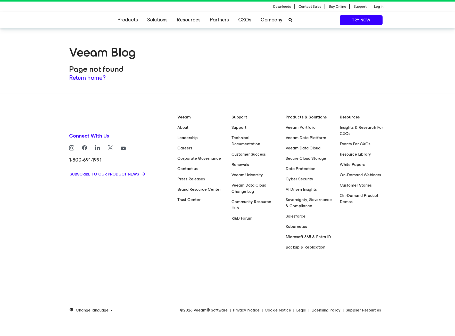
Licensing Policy (326, 310)
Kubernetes (296, 226)
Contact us (187, 168)
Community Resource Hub (251, 204)
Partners (219, 19)
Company (271, 19)
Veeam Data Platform (306, 137)
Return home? (87, 78)
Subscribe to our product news (105, 174)
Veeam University (247, 174)
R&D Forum (241, 218)
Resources (189, 19)
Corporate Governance (199, 158)
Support (238, 127)
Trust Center (189, 199)
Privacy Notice (246, 310)
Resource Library (355, 154)
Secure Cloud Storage (306, 158)
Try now (361, 20)
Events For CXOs (355, 143)
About (182, 127)
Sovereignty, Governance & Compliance (309, 202)
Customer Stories (356, 185)
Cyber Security (299, 178)
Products (128, 19)
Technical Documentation (245, 140)
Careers (184, 148)
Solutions (157, 19)
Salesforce (295, 216)
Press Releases (191, 178)
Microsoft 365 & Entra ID (308, 236)
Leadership (187, 137)
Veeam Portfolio (301, 127)
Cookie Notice (278, 310)
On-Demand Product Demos (359, 198)
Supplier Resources (363, 310)
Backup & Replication (305, 247)
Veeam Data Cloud (303, 148)
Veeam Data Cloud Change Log (248, 188)
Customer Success (248, 154)
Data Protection (300, 168)
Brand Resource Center (199, 189)
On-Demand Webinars (360, 174)
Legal (301, 310)
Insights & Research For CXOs (361, 130)
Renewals (240, 164)
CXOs (244, 19)
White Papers (352, 164)
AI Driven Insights (301, 189)
